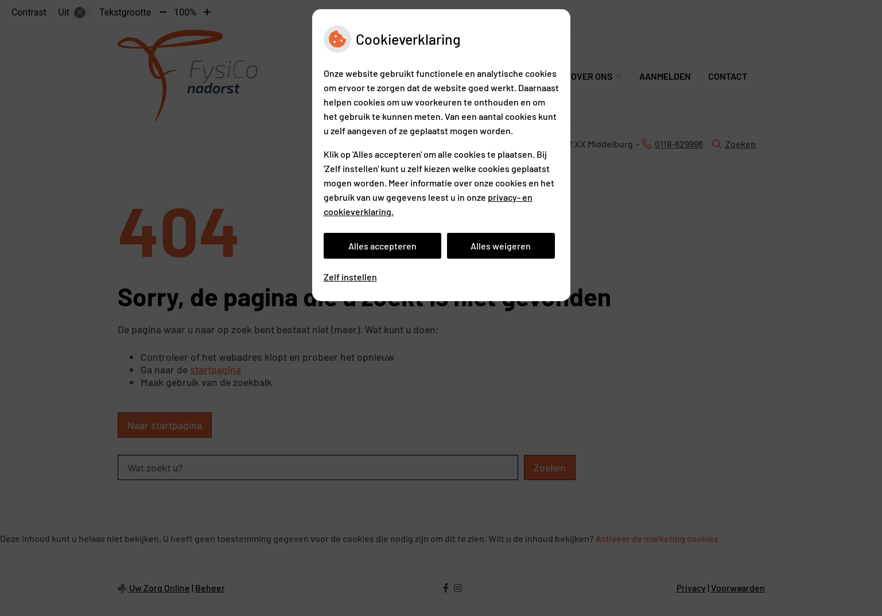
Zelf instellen (350, 276)
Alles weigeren (501, 245)
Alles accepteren (382, 245)
